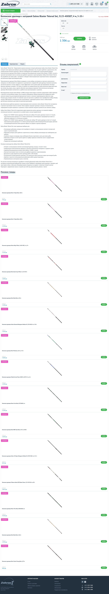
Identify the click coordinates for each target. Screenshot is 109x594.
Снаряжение (57, 585)
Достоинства (64, 78)
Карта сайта (3, 590)
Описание (4, 64)
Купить (79, 38)
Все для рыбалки (10, 587)
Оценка (63, 69)
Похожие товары (8, 172)
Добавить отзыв (84, 97)
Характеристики (14, 64)
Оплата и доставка (32, 583)
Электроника (57, 587)
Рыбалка (56, 581)
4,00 (63, 23)
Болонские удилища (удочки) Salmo (21, 14)
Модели (22, 64)
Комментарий (65, 72)
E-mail (63, 90)
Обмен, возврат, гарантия (34, 585)
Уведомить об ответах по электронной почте (79, 93)
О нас (29, 581)
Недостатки (64, 82)
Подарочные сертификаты (60, 590)
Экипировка (57, 583)
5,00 (67, 23)
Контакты (30, 587)
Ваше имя (64, 86)
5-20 (63, 28)
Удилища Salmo (8, 14)
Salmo (2, 14)
